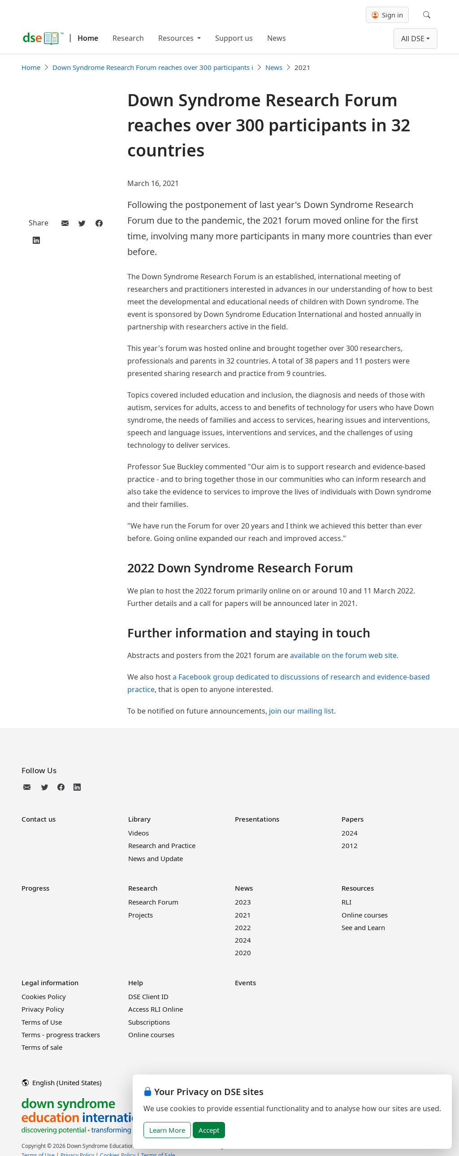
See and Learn (363, 927)
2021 (243, 914)
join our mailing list (301, 711)
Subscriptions (149, 1021)
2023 (243, 901)
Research (128, 38)
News (276, 38)
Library (139, 818)
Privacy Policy (43, 1008)
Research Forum (153, 901)
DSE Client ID (148, 996)
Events (245, 982)
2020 (243, 952)
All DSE (412, 38)
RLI (346, 901)
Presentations (257, 818)
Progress (35, 887)
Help (135, 982)
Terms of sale (42, 1047)
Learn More (167, 1130)
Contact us (39, 818)
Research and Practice (161, 845)
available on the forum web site (343, 655)
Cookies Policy (44, 996)
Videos (138, 832)
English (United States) (62, 1082)
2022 (243, 927)
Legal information (50, 982)
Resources (176, 38)
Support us (234, 38)
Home (88, 38)
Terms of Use (42, 1021)
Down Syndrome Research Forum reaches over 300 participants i (152, 67)
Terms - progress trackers (61, 1034)
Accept (209, 1130)
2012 (350, 845)
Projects (140, 914)
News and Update (155, 858)
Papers (353, 818)
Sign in (387, 14)
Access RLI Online (155, 1008)
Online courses (365, 914)
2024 (350, 832)
